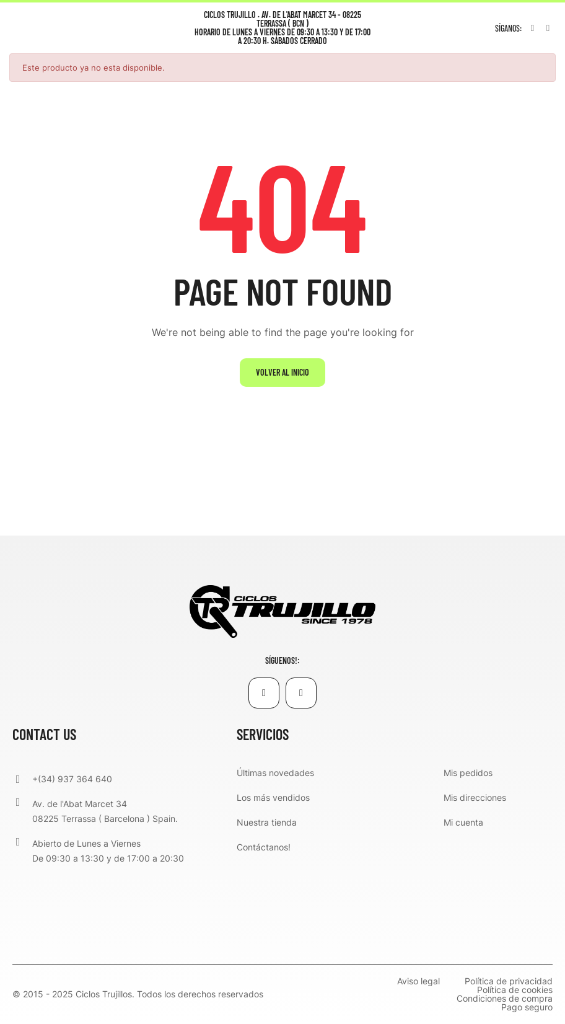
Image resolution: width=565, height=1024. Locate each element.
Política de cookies (515, 990)
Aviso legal (418, 981)
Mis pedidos (468, 772)
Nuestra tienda (267, 822)
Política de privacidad (509, 981)
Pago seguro (527, 1007)
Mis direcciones (475, 797)
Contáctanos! (264, 847)
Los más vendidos (273, 797)
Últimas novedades (275, 772)
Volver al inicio (282, 372)
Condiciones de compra (505, 998)
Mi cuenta (463, 822)
